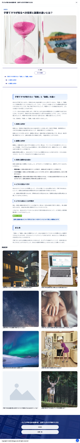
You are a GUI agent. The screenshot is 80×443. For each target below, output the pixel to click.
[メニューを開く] (76, 2)
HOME (40, 427)
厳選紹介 (6, 9)
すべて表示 (40, 75)
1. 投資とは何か (12, 82)
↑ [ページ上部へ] (77, 440)
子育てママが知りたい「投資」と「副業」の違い (20, 79)
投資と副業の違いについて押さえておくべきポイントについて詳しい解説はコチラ (36, 220)
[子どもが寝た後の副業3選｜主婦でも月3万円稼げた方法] (17, 2)
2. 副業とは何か (12, 86)
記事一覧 (40, 432)
